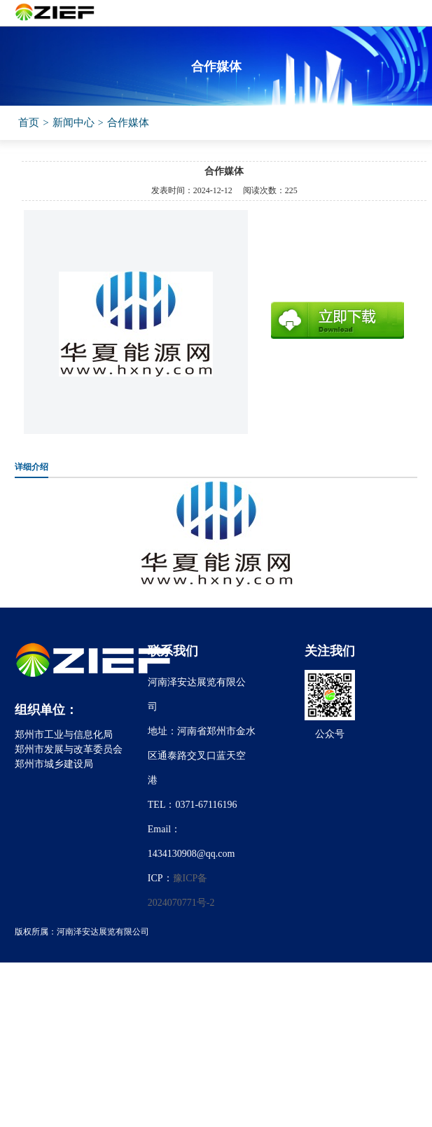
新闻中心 (74, 122)
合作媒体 (128, 122)
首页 (28, 122)
